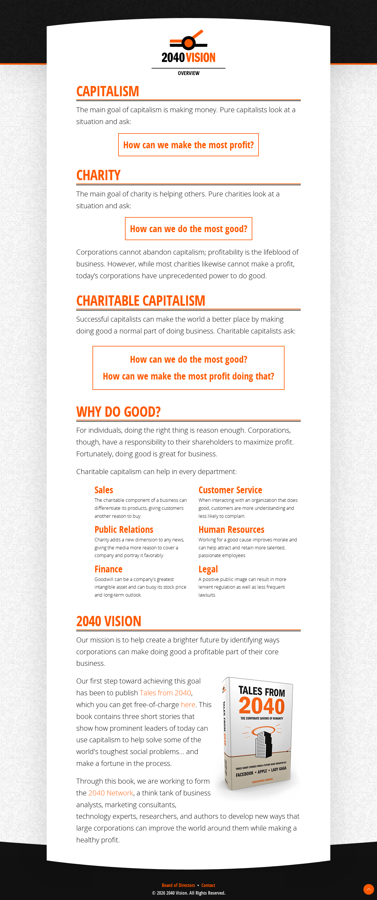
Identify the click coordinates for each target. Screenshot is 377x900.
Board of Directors (178, 885)
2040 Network (110, 793)
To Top (368, 889)
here (188, 704)
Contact (208, 885)
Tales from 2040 (165, 692)
